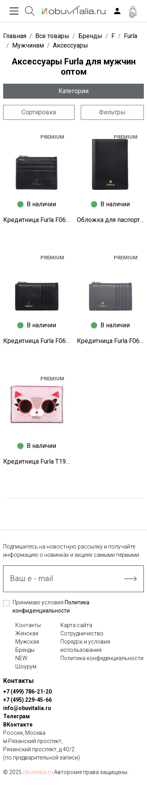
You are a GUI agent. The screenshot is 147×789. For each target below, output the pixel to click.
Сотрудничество (81, 633)
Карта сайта (76, 625)
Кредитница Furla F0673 (37, 220)
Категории (73, 91)
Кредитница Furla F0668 (37, 341)
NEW (21, 658)
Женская (26, 633)
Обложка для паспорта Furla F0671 (110, 220)
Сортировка (39, 112)
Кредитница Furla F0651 (110, 341)
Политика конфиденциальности (101, 658)
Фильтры (112, 112)
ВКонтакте (18, 724)
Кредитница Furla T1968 (37, 461)
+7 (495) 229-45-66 (27, 700)
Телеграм (16, 716)
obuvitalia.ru (38, 772)
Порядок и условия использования (85, 646)
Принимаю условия (51, 606)
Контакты (28, 625)
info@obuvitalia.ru (27, 708)
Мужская (27, 642)
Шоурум (25, 666)
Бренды (24, 650)
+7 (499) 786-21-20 (27, 691)
